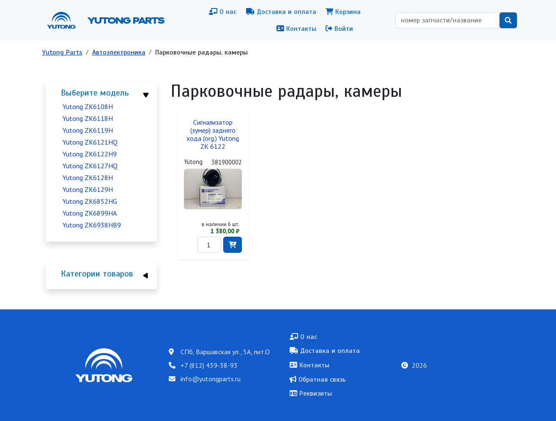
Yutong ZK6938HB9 (92, 225)
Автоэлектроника (118, 52)
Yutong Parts (125, 20)
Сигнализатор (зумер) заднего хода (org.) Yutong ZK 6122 (212, 134)
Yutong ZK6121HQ (90, 142)
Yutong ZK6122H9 (90, 154)
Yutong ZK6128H (88, 177)
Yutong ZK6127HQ (90, 165)
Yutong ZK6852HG (90, 201)
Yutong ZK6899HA (90, 213)
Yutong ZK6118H (88, 118)
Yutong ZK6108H (88, 106)
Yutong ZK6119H (88, 130)
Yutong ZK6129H (88, 189)
